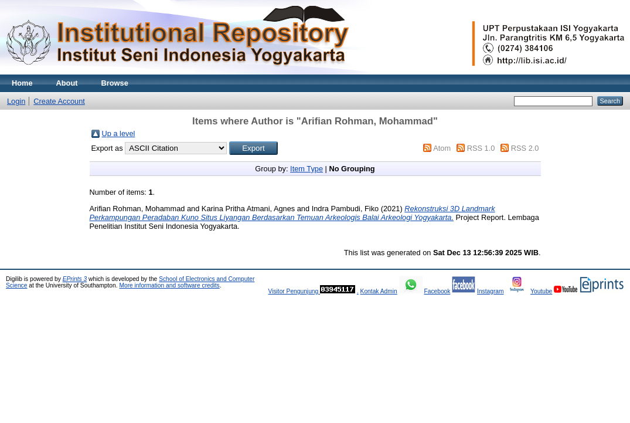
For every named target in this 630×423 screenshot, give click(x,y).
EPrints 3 (75, 279)
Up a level (118, 133)
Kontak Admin (378, 291)
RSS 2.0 (525, 148)
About (67, 83)
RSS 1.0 (481, 148)
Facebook (437, 291)
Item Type (306, 168)
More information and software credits (169, 285)
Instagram (490, 291)
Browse (114, 83)
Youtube (541, 291)
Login (16, 101)
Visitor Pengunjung (294, 291)
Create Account (59, 101)
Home (22, 83)
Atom (442, 148)
